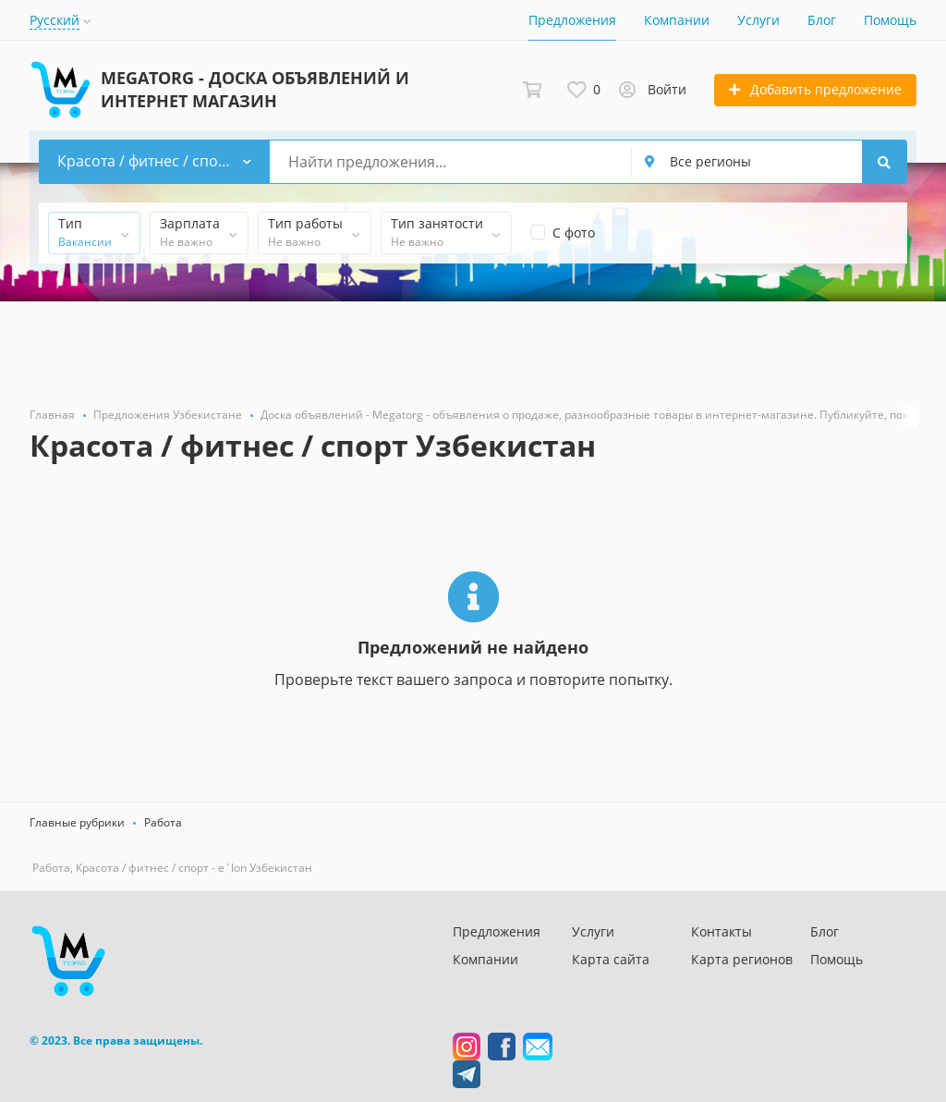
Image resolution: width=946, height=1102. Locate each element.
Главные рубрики (77, 822)
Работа (163, 822)
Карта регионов (742, 959)
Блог (821, 20)
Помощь (890, 20)
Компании (677, 20)
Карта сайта (610, 959)
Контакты (721, 931)
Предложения (572, 20)
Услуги (758, 20)
